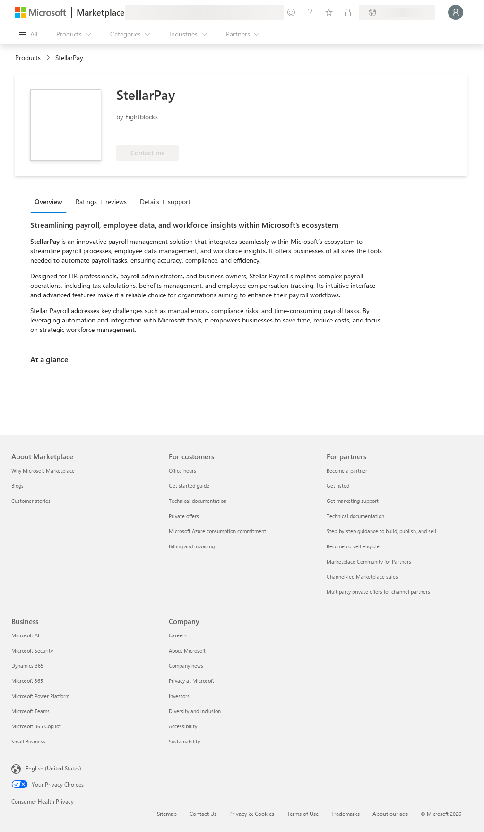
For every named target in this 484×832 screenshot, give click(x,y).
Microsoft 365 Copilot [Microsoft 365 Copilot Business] (36, 726)
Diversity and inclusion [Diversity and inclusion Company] (195, 711)
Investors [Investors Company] (179, 695)
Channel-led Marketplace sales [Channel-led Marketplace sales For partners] (362, 576)
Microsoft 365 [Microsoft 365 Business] (27, 680)
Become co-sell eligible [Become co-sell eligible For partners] (353, 546)
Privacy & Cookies (251, 813)
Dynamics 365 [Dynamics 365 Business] (27, 665)
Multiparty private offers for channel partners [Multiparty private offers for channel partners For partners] (378, 591)
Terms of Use (303, 813)
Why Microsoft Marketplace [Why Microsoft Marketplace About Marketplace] (43, 470)
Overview (48, 201)
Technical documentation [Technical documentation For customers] (197, 500)
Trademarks (345, 813)
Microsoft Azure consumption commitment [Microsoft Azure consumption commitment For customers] (217, 531)
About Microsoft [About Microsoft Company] (187, 650)
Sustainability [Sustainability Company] (184, 741)
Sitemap (167, 813)
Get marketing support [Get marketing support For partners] (353, 500)
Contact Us (203, 813)
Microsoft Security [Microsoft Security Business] (32, 650)
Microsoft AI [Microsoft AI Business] (25, 635)
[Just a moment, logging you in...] (455, 12)
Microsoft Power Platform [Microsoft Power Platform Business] (40, 695)
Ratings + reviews (101, 201)
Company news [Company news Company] (186, 665)
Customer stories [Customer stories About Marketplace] (31, 500)
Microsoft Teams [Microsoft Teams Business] (30, 711)
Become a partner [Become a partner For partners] (347, 470)
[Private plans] (347, 12)
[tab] (50, 201)
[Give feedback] (291, 12)
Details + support (165, 201)
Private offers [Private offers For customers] (184, 515)
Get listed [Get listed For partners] (338, 485)
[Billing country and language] (397, 12)
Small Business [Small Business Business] (28, 741)
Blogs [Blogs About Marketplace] (17, 485)
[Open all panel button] (28, 34)
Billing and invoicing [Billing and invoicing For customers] (192, 546)
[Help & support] (310, 12)
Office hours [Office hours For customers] (182, 470)
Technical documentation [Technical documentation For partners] (355, 515)
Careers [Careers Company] (178, 635)
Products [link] (28, 57)
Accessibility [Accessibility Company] (183, 726)
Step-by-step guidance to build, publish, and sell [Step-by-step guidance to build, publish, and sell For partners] (381, 531)
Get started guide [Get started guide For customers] (189, 485)
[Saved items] (329, 12)
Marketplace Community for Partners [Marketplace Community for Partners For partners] (369, 561)
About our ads (390, 813)
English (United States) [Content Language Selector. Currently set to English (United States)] (53, 768)
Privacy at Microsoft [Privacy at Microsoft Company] (191, 680)
